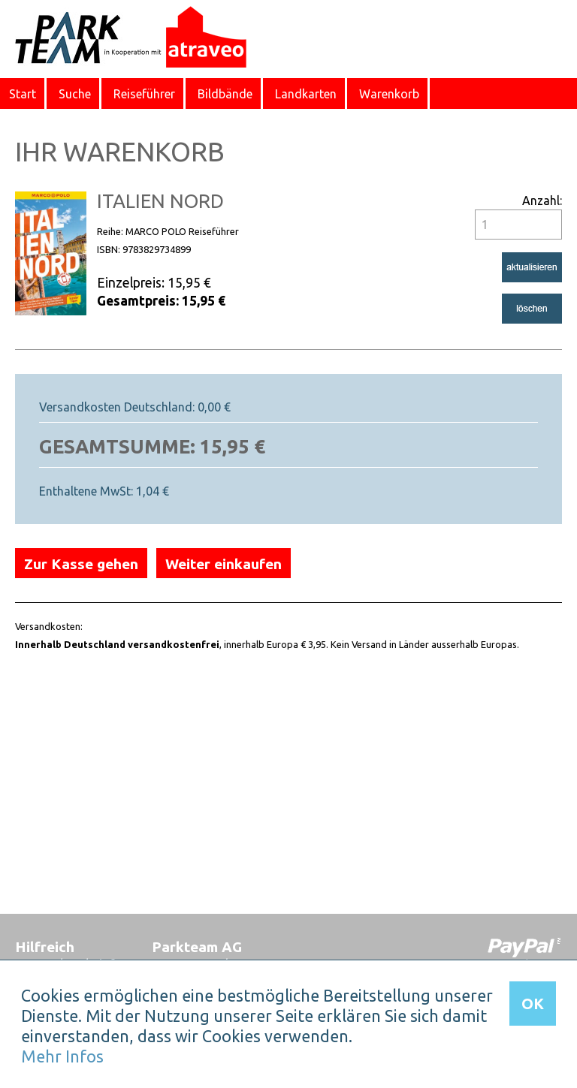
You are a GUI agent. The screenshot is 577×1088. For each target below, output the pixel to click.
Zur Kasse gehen (81, 564)
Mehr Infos (62, 1056)
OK (532, 1003)
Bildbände (225, 94)
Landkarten (306, 94)
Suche (75, 94)
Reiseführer (144, 94)
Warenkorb (389, 94)
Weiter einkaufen (223, 564)
